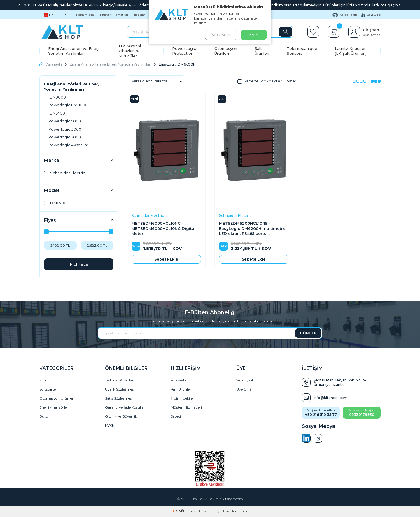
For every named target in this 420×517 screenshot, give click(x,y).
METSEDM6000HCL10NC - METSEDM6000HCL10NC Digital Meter (163, 228)
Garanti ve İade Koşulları (125, 407)
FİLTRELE (79, 264)
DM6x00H (56, 203)
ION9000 (57, 97)
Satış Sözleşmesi (118, 398)
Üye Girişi (244, 389)
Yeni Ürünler (181, 389)
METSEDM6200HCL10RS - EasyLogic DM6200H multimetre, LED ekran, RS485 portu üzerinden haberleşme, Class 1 (252, 228)
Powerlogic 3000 (64, 129)
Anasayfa (50, 64)
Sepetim (178, 416)
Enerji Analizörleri (54, 407)
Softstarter (48, 389)
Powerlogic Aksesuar (68, 145)
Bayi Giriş (371, 15)
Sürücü (45, 380)
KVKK (109, 425)
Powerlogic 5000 (64, 121)
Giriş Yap (371, 30)
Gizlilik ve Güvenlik (121, 416)
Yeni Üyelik (245, 380)
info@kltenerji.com (331, 398)
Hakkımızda (85, 15)
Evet (254, 34)
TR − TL (55, 15)
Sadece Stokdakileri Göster (266, 81)
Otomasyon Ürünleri (225, 51)
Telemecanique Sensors (302, 51)
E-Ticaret (192, 511)
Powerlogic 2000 (64, 137)
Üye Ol (376, 35)
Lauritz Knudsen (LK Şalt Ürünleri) (351, 51)
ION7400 (56, 113)
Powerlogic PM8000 (68, 105)
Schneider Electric (64, 172)
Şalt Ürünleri (262, 51)
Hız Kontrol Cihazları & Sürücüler (130, 51)
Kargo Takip (344, 15)
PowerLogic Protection (184, 51)
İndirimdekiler (182, 398)
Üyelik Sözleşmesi (119, 389)
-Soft (178, 511)
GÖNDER (308, 333)
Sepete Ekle (166, 259)
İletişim (139, 15)
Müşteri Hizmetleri (114, 15)
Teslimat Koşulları (119, 380)
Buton (44, 416)
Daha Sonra (220, 34)
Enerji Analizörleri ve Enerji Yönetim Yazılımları (73, 51)
